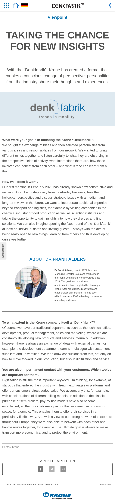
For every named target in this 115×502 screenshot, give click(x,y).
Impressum (105, 484)
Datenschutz (3, 251)
